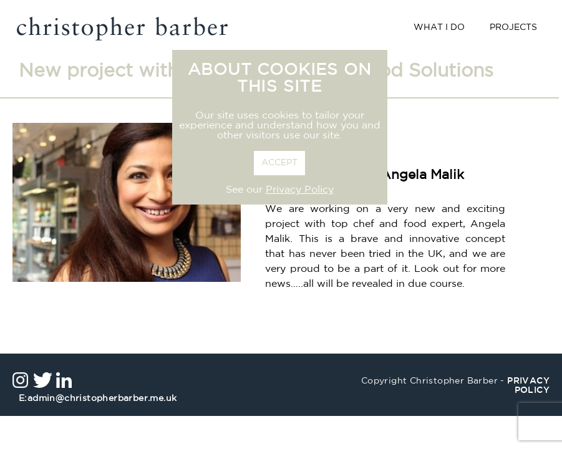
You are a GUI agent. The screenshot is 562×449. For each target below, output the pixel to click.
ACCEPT (279, 163)
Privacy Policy (300, 190)
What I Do (439, 27)
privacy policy (528, 386)
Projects (513, 27)
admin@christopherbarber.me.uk (98, 398)
